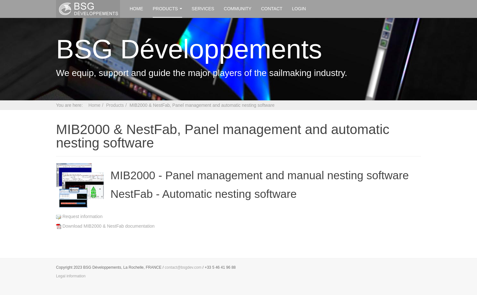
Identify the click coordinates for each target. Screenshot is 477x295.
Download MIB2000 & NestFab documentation (105, 226)
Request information (79, 216)
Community (237, 8)
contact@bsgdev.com (183, 267)
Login (299, 8)
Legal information (70, 276)
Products (167, 8)
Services (203, 8)
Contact (271, 8)
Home (136, 8)
